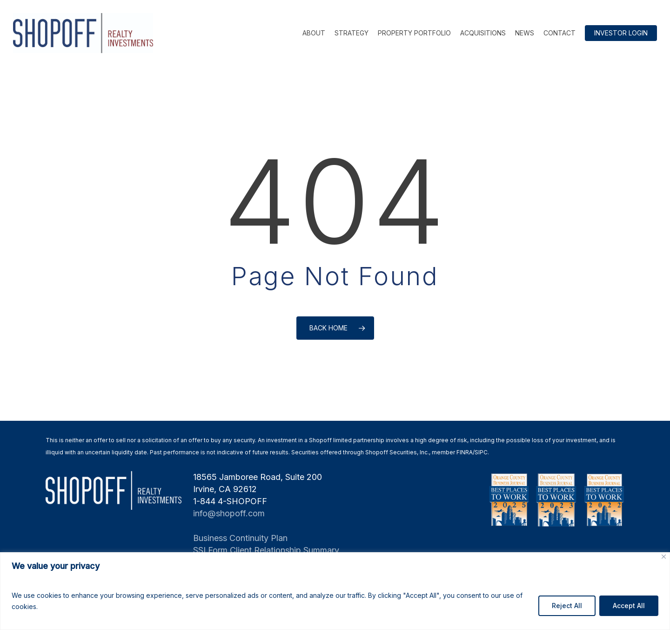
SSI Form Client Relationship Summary (266, 550)
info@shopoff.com (229, 513)
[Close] (664, 557)
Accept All (629, 605)
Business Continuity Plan (240, 538)
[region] (335, 591)
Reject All (567, 605)
